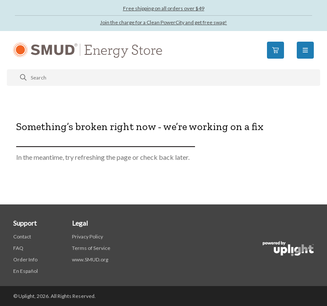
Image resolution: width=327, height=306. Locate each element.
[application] (303, 282)
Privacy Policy (87, 236)
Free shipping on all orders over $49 (163, 8)
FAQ (18, 248)
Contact (22, 236)
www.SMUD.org (90, 259)
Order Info (25, 259)
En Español (25, 271)
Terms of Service (91, 248)
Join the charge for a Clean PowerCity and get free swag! (163, 22)
